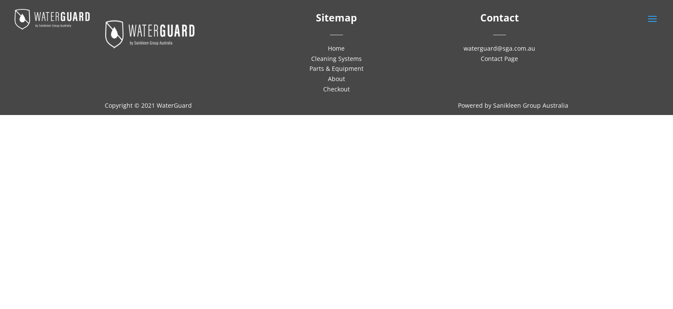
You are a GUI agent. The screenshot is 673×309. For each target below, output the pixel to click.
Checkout (336, 89)
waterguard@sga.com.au (499, 48)
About (336, 79)
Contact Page (499, 59)
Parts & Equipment (336, 68)
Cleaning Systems (336, 59)
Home (336, 48)
